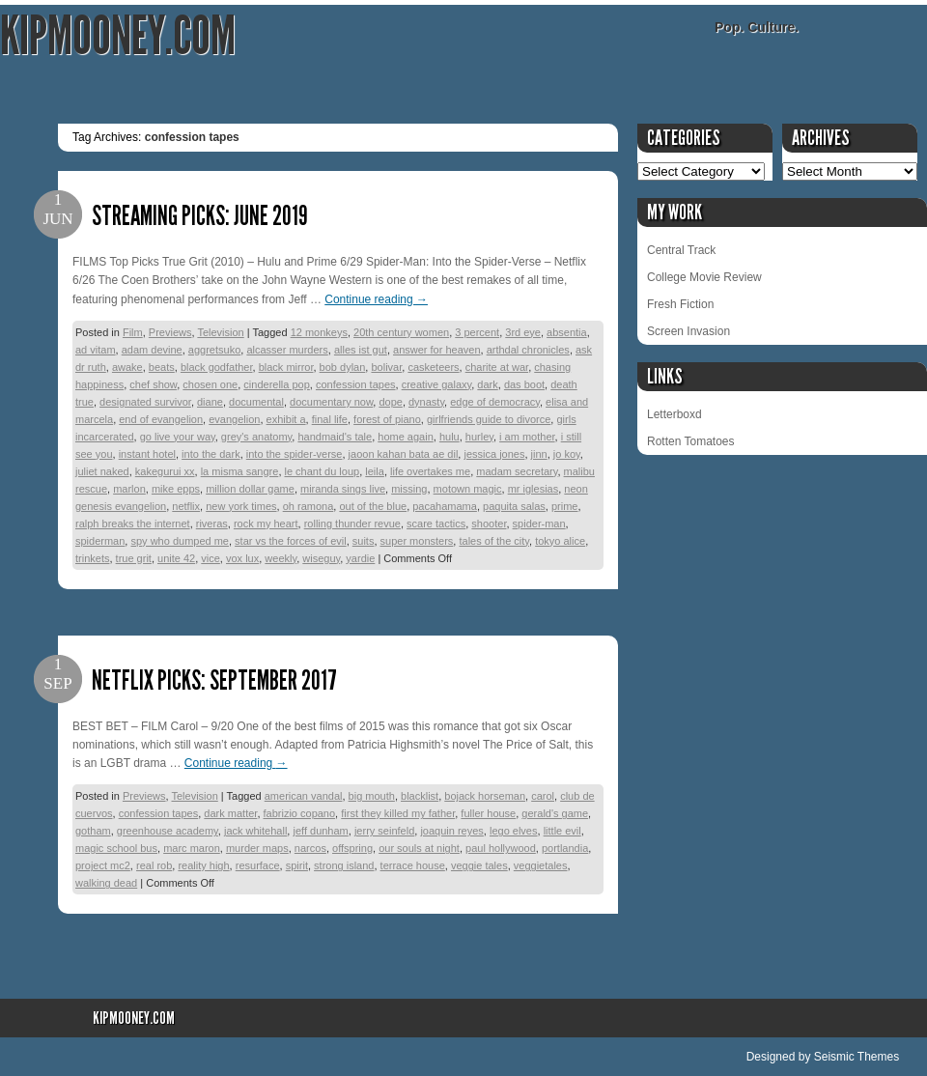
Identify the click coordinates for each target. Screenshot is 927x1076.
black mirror (286, 367)
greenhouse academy (167, 830)
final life (330, 419)
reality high (203, 865)
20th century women (401, 332)
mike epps (176, 489)
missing (409, 489)
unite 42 (176, 558)
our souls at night (419, 848)
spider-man (539, 523)
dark (487, 384)
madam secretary (516, 471)
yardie (360, 558)
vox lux (242, 558)
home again (406, 436)
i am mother (526, 436)
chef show (153, 384)
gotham (93, 830)
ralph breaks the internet (132, 523)
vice (210, 558)
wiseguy (321, 558)
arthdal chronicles (528, 349)
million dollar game (250, 489)
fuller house (488, 813)
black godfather (217, 367)
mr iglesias (533, 489)
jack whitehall (255, 830)
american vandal (304, 796)
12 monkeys (319, 332)
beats (162, 367)
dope (390, 402)
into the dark (211, 454)
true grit (134, 558)
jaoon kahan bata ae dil (404, 454)
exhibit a (286, 419)
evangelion (234, 419)
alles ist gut (360, 349)
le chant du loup (322, 471)
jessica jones (494, 454)
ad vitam (95, 349)
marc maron (191, 848)
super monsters (417, 541)
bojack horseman (484, 796)
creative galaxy (437, 384)
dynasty (426, 402)
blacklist (419, 796)
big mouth (372, 796)
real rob (154, 865)
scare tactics (436, 523)
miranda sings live (342, 489)
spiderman (100, 541)
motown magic (468, 489)
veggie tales (479, 865)
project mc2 (102, 865)
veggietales (541, 865)
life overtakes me (430, 471)
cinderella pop (276, 384)
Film (133, 332)
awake (127, 367)
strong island (344, 865)
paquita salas (514, 506)
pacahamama (444, 506)
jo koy (566, 454)
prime (564, 506)
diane (210, 402)
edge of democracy (495, 402)
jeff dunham (320, 830)
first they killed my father (398, 813)
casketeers (433, 367)
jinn (539, 454)
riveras (212, 523)
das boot (524, 384)
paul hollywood (500, 848)
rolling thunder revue (352, 523)
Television (220, 332)
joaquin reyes (451, 830)
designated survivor (145, 402)
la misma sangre (240, 471)
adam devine (152, 349)
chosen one (210, 384)
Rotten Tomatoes (691, 441)
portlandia (565, 848)
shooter (488, 523)
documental (256, 402)
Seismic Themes (856, 1056)
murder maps (257, 848)
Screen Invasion (688, 331)
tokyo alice (560, 541)
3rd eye (523, 332)
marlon (129, 489)
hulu (449, 436)
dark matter (230, 813)
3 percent (477, 332)
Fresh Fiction (680, 304)
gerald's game (554, 813)
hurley (479, 436)
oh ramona (308, 506)
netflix (186, 506)
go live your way (177, 436)
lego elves (514, 830)
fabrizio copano (300, 813)
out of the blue (373, 506)
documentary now (331, 402)
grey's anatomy (256, 436)
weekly (280, 558)
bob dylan (343, 367)
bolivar (386, 367)
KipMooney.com (118, 36)
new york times (241, 506)
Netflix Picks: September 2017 (214, 680)
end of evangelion (161, 419)
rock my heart (266, 523)
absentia (567, 332)
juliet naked (102, 471)
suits (363, 541)
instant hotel (147, 454)
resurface (258, 865)
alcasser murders (286, 349)
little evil (562, 830)
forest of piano (387, 419)
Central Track (681, 250)
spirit (297, 865)
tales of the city (494, 541)
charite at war (496, 367)
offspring (352, 848)
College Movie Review (704, 277)
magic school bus (116, 848)
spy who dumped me (179, 541)
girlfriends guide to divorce (488, 419)
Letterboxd (674, 414)
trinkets (92, 558)
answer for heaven (437, 349)
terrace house (412, 865)
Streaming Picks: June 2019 (200, 216)
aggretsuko (214, 349)
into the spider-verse (294, 454)
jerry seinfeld (384, 830)
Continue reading (376, 299)
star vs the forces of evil (291, 541)
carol (542, 796)
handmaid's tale (334, 436)
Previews (170, 332)
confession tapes (356, 384)
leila (374, 471)
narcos (310, 848)
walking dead (106, 883)
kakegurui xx (165, 471)
